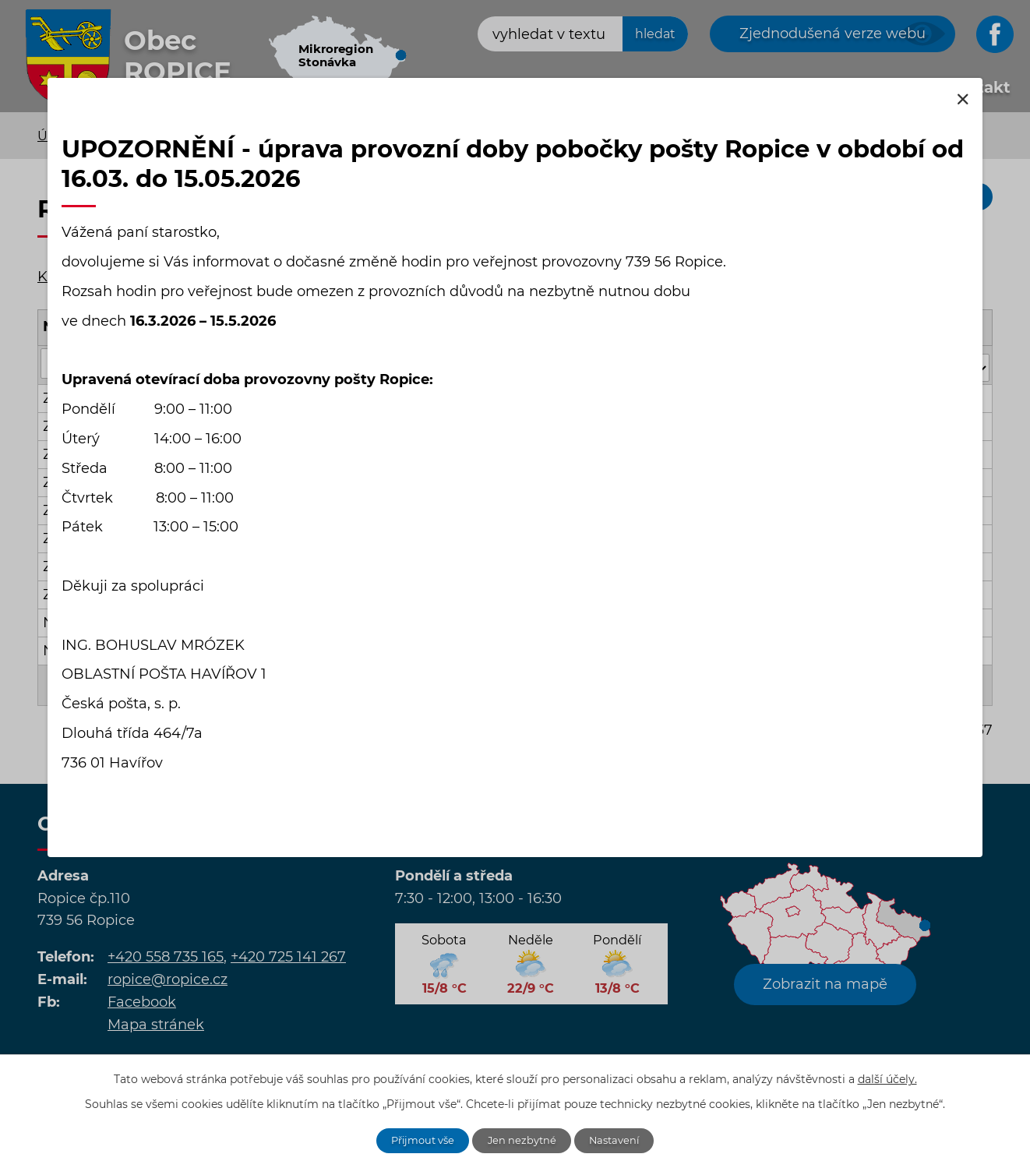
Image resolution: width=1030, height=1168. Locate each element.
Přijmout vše (417, 1139)
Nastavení (622, 1139)
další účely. (887, 1077)
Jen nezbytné (523, 1139)
